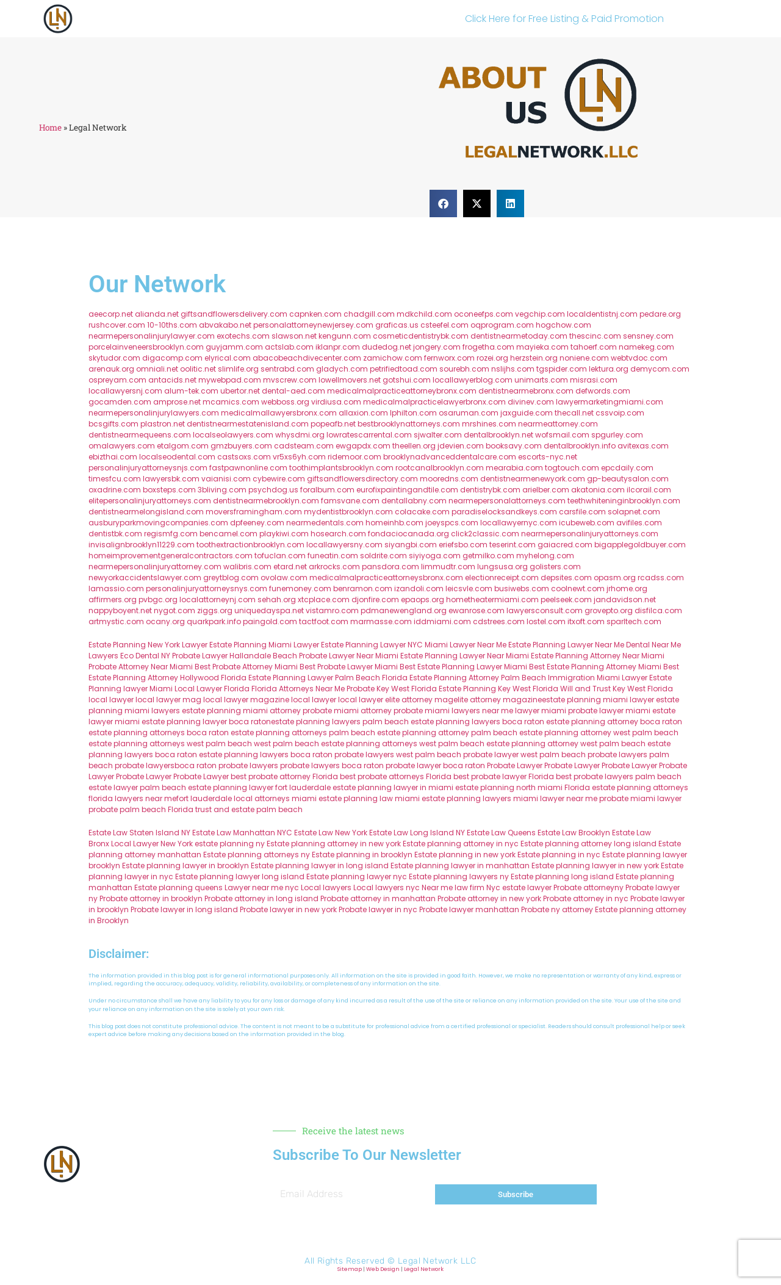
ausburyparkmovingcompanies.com (158, 522)
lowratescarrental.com (369, 435)
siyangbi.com (410, 544)
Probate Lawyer (514, 765)
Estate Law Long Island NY (417, 832)
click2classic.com (485, 533)
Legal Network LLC (437, 1261)
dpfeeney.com (257, 522)
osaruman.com (468, 413)
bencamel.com (228, 533)
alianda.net (157, 314)
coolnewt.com (578, 588)
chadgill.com (369, 314)
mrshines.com (489, 424)
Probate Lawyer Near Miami (348, 655)
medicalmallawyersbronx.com (279, 413)
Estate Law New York (330, 832)
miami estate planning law (342, 798)
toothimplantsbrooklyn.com (341, 468)
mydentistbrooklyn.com (348, 511)
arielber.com (545, 489)
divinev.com (531, 402)
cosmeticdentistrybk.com (421, 336)
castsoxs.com (244, 457)
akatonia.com (598, 489)
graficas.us (397, 325)
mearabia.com (514, 468)
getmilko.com (488, 555)
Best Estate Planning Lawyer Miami (463, 666)
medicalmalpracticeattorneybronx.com (402, 391)
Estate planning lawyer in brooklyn (185, 865)
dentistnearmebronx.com (526, 391)
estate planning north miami (509, 787)
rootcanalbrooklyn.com (439, 468)
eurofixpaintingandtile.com (407, 489)
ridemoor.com (354, 457)
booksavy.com (514, 446)
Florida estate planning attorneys (626, 787)
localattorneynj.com (217, 599)
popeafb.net (333, 424)
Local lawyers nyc (386, 887)
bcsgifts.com (113, 424)
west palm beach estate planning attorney (498, 743)
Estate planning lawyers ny (459, 876)
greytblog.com (231, 577)
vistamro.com (332, 610)
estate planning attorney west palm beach (598, 732)
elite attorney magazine (497, 699)
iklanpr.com (337, 347)
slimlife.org (238, 369)
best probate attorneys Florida (396, 776)
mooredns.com (449, 478)
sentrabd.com (287, 369)
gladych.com (342, 369)
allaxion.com (363, 413)
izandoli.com (419, 588)
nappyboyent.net (120, 610)
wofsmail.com (562, 435)
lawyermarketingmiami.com (609, 402)
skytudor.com (114, 358)
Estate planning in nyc (558, 854)
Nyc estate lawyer (519, 887)
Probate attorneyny (588, 887)
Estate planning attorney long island (588, 843)
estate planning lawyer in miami (393, 787)
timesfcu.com (114, 478)
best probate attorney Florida (284, 776)
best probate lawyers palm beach (619, 776)
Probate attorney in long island (261, 898)
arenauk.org (111, 369)
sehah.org (276, 599)
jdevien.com (460, 446)
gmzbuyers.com (241, 446)
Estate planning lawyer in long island (320, 865)
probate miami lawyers (437, 710)
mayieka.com (542, 347)
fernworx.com (449, 358)
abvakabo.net (225, 325)
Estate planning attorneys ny (256, 854)
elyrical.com (227, 358)
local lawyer (111, 699)
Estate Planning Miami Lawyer (264, 644)
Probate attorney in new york (489, 898)
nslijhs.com (512, 369)
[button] (443, 203)
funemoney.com (300, 588)
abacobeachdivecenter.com (307, 358)
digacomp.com (172, 358)
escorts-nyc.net (547, 457)
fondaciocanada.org (408, 533)
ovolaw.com (284, 577)
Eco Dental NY (145, 655)
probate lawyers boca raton (332, 765)
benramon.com (362, 588)
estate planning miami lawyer (598, 699)
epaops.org (422, 599)
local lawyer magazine (246, 699)
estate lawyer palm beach (137, 787)
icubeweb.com (586, 522)
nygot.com (174, 610)
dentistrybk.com (490, 489)
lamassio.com (116, 588)
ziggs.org (214, 610)
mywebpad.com (229, 380)
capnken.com (315, 314)
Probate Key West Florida (392, 688)
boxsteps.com (169, 489)
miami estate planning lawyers (453, 798)
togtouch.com (572, 468)
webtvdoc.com (639, 358)
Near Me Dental (622, 644)
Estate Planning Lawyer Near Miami (464, 655)
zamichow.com (392, 358)
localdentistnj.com (602, 314)
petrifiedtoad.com (403, 369)
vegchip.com (540, 314)
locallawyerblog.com (473, 380)
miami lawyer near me (555, 798)
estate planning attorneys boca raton (158, 732)
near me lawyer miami (524, 710)
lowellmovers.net (350, 380)
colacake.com (422, 511)
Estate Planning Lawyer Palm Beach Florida (328, 677)
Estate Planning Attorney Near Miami (597, 655)
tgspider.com (561, 369)
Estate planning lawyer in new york (595, 865)
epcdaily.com (627, 468)
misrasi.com (593, 380)
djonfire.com (375, 599)
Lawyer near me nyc (262, 887)
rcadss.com (661, 577)
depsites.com (566, 577)
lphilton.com (413, 413)
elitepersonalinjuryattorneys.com (149, 500)
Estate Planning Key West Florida (498, 688)
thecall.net (574, 413)
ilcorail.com (649, 489)
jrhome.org (626, 588)
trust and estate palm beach (249, 809)
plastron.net (162, 424)
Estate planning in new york (465, 854)
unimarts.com (541, 380)
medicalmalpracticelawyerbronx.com (434, 402)
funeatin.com (333, 555)
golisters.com (555, 566)
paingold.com (270, 621)
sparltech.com (633, 621)
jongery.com (437, 347)
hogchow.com (563, 325)
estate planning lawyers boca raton (477, 721)
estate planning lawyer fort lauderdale (259, 787)
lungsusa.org (502, 566)
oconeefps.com (483, 314)
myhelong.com (545, 555)
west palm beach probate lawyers (583, 754)
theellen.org (414, 446)
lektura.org (608, 369)
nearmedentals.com (325, 522)
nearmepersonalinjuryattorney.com (154, 566)
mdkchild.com (424, 314)
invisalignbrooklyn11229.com (141, 544)
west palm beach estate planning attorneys (335, 743)
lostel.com (546, 621)
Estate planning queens (178, 887)
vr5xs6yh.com (299, 457)
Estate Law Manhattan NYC (242, 832)
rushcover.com (116, 325)
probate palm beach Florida (140, 809)
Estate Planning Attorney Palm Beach (477, 677)
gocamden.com (119, 402)
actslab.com (289, 347)
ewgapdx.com (363, 446)
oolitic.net (198, 369)
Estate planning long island (562, 876)
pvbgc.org (158, 599)
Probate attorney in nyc (585, 898)
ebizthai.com (112, 457)
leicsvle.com (468, 588)
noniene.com (584, 358)
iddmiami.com (442, 621)
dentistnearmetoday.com (518, 336)
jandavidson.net (625, 599)
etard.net (290, 566)
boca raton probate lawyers (342, 754)
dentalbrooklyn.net (498, 435)
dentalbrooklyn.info (580, 446)
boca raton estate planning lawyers (222, 754)
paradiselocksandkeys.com (504, 511)
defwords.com (602, 391)
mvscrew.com (290, 380)
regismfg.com (171, 533)
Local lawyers (326, 887)
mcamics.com (231, 402)
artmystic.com (116, 621)
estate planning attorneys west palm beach (170, 743)
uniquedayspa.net (269, 610)
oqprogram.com (502, 325)
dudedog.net (386, 347)
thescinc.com (595, 336)
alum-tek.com (191, 391)
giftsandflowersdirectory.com (362, 478)
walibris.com (247, 566)
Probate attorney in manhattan (378, 898)
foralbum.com (327, 489)
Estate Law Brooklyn (574, 832)
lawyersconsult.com (544, 610)
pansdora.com (390, 566)
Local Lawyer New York (152, 843)
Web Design (383, 1269)
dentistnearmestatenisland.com (248, 424)
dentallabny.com (414, 500)
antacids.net (172, 380)
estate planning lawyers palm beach (340, 721)
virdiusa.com (336, 402)
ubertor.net (240, 391)
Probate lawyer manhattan (469, 909)
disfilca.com (658, 610)
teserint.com (512, 544)
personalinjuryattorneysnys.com (206, 588)
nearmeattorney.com (558, 424)
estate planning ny (230, 843)
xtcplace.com (324, 599)
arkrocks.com (334, 566)
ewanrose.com (476, 610)
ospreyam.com (117, 380)
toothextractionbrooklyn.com (250, 544)
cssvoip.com (620, 413)
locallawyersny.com (344, 544)
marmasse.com (381, 621)
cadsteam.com (304, 446)
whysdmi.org (300, 435)
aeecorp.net (110, 314)
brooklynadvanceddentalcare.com (449, 457)
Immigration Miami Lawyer (597, 677)
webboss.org (285, 402)
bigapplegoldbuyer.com (640, 544)
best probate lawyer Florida (503, 776)
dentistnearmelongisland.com (146, 511)
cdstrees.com (499, 621)
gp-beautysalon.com (628, 478)
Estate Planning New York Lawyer (147, 644)
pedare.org (660, 314)
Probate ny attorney (557, 909)
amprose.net (177, 402)
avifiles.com (639, 522)
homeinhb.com (394, 522)
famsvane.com (350, 500)
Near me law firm (453, 887)
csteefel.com (444, 325)
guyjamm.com (234, 347)
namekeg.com (646, 347)
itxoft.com (586, 621)
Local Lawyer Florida (212, 688)
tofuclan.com (280, 555)
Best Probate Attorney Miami (246, 666)
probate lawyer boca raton (435, 765)
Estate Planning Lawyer (550, 644)
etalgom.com (183, 446)
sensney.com (648, 336)
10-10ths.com (172, 325)
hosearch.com (338, 533)
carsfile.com (582, 511)
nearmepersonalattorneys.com (507, 500)
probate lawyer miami (609, 710)
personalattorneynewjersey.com (313, 325)
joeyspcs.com (451, 522)
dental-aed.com (293, 391)
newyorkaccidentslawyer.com (144, 577)
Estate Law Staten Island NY (139, 832)
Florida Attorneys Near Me (298, 688)
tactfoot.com (323, 621)
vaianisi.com (226, 478)
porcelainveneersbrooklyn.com (146, 347)
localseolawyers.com (233, 435)
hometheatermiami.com (492, 599)
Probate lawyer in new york (288, 909)
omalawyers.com (121, 446)
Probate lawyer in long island (184, 909)
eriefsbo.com (463, 544)
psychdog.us (273, 489)
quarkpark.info (214, 621)
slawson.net (294, 336)
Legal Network (424, 1269)
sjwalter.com (438, 435)
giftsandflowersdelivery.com (234, 314)
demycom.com (659, 369)
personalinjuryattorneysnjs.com (147, 468)
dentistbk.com (115, 533)
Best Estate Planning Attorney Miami (595, 666)
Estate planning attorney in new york (334, 843)
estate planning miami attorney (241, 710)
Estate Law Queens (501, 832)
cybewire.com (279, 478)
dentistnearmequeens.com (139, 435)
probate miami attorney (347, 710)
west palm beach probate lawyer (457, 754)
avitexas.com (643, 446)
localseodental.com (177, 457)
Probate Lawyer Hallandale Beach (234, 655)
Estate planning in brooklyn (362, 854)
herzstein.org (534, 358)
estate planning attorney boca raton (614, 721)
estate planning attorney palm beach (447, 732)
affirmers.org (112, 599)
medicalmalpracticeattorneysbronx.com (386, 577)
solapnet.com (634, 511)
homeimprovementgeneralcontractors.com (170, 555)
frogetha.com (488, 347)
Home (50, 127)
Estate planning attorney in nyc (461, 843)
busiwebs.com (521, 588)
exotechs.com (243, 336)
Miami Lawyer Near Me (465, 644)
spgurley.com (617, 435)
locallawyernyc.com (518, 522)
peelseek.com (567, 599)
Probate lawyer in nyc (378, 909)
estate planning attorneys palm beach (303, 732)
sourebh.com (464, 369)
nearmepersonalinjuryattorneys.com (589, 533)
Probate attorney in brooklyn (151, 898)
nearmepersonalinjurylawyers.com (153, 413)
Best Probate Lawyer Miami (349, 666)
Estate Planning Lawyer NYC (372, 644)
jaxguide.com (526, 413)
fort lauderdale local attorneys (233, 798)
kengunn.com (345, 336)
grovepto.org (609, 610)
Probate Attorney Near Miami (140, 666)
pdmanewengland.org (404, 610)
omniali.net (157, 369)
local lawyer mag (168, 699)
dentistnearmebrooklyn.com (266, 500)
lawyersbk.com (171, 478)
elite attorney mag (419, 699)
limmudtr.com (448, 566)
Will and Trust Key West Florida (616, 688)
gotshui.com (407, 380)
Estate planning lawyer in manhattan (460, 865)
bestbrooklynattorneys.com (409, 424)
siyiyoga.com (435, 555)
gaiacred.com (565, 544)
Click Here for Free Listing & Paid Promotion (564, 19)
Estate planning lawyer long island (239, 876)
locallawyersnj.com (125, 391)
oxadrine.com (114, 489)
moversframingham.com (254, 511)
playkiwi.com (284, 533)
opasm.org (615, 577)
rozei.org (492, 358)
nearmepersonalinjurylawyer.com (151, 336)
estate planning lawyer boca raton (206, 721)
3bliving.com (222, 489)
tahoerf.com (593, 347)
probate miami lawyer (640, 798)
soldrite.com (383, 555)
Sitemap (349, 1269)
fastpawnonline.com (248, 468)
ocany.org (165, 621)
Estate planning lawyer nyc (356, 876)
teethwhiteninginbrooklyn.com (623, 500)
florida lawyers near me (132, 798)
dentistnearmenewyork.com (532, 478)
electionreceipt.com (502, 577)
